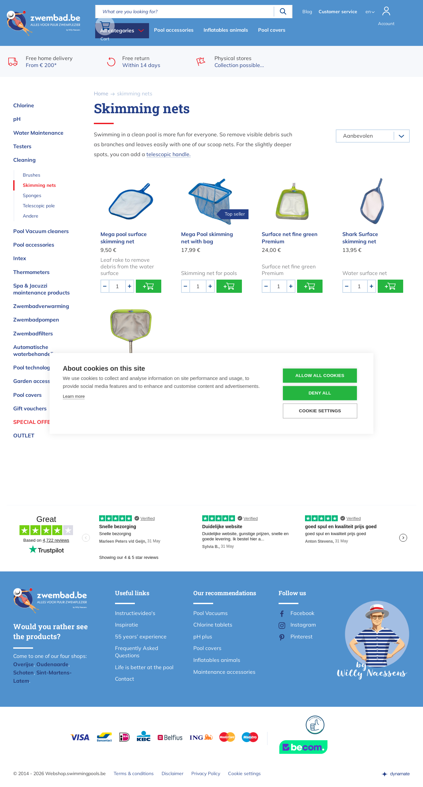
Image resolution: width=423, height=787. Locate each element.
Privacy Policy (205, 773)
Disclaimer (172, 773)
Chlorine (23, 105)
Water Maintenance (38, 132)
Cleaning (24, 159)
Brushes (31, 175)
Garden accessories (37, 381)
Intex (19, 258)
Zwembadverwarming (41, 306)
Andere (30, 216)
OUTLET (23, 435)
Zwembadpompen (36, 319)
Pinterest (301, 636)
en (366, 12)
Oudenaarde (52, 664)
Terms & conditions (134, 773)
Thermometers (31, 272)
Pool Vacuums (210, 613)
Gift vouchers (30, 408)
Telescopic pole (39, 206)
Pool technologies (35, 367)
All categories (117, 30)
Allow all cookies (320, 375)
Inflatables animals (226, 30)
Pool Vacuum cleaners (41, 231)
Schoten (23, 672)
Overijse (23, 664)
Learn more (74, 396)
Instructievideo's (135, 613)
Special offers (35, 422)
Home (101, 93)
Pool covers (272, 30)
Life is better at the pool (144, 667)
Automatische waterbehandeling (36, 350)
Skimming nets (39, 185)
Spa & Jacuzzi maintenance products (41, 289)
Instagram (303, 624)
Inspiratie (126, 624)
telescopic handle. (168, 154)
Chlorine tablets (212, 624)
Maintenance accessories (224, 671)
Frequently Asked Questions (136, 652)
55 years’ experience (141, 636)
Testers (22, 146)
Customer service (336, 12)
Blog (306, 12)
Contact (124, 678)
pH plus (202, 636)
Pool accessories (174, 30)
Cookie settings (244, 773)
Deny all (320, 393)
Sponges (32, 195)
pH (16, 119)
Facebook (302, 613)
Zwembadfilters (33, 333)
